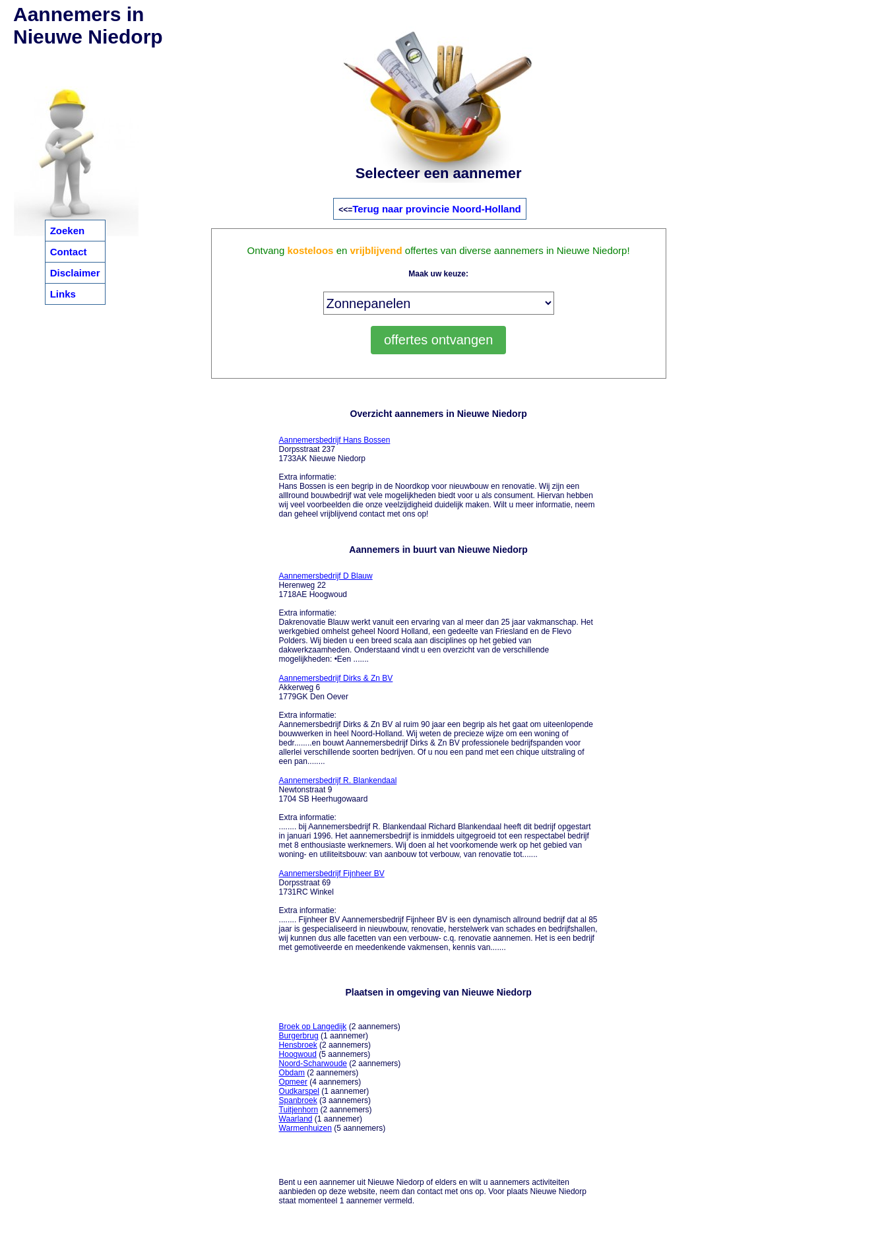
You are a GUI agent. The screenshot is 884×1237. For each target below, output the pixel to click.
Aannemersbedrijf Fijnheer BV (332, 873)
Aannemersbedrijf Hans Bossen (335, 440)
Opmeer (293, 1082)
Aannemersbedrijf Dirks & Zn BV (336, 678)
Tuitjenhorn (299, 1109)
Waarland (296, 1119)
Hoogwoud (298, 1054)
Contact (68, 251)
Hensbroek (298, 1045)
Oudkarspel (299, 1091)
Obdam (292, 1072)
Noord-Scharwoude (313, 1063)
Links (63, 294)
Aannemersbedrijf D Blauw (326, 576)
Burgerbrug (299, 1035)
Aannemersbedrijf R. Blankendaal (338, 780)
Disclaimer (75, 272)
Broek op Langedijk (313, 1026)
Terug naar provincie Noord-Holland (436, 208)
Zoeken (67, 230)
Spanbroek (298, 1100)
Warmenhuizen (305, 1128)
